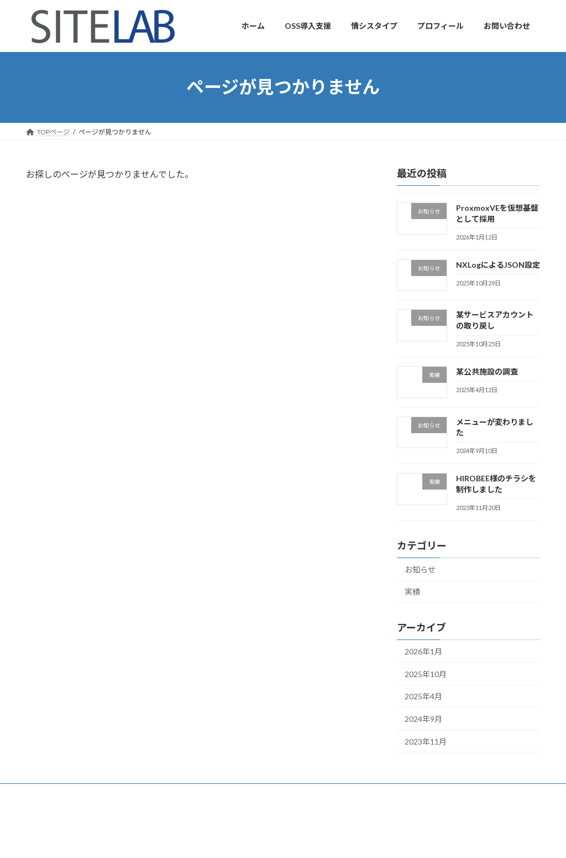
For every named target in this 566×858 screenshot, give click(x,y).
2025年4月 (423, 696)
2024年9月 (423, 719)
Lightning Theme (284, 838)
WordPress (235, 838)
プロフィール (56, 793)
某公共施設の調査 (487, 371)
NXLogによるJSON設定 (498, 264)
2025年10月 (426, 673)
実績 (412, 591)
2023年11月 (426, 741)
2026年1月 (423, 651)
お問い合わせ (118, 793)
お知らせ (420, 569)
